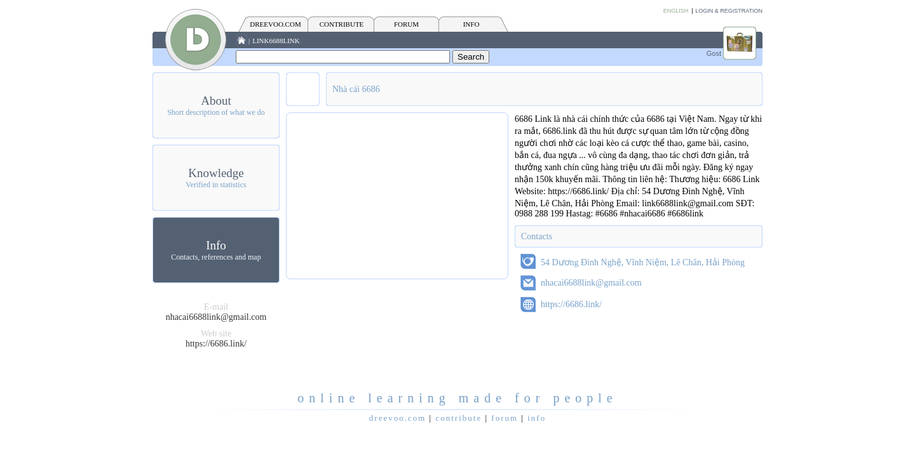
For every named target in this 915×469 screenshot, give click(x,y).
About (216, 100)
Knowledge (216, 173)
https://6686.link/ (216, 343)
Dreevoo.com (275, 24)
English (676, 11)
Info (216, 245)
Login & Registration (728, 11)
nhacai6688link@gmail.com (216, 317)
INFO (471, 24)
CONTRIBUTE (342, 24)
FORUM (406, 24)
